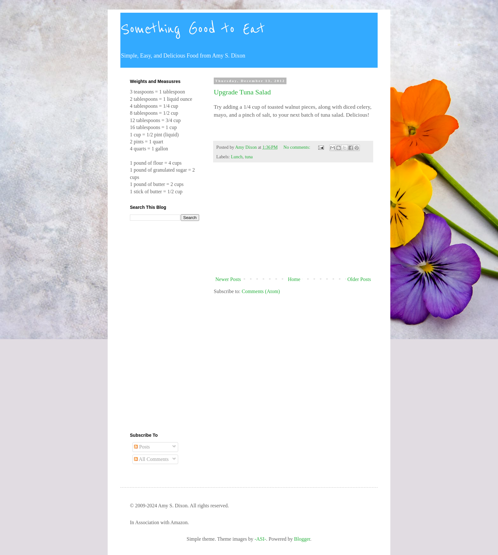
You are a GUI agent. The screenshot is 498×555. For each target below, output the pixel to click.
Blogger (302, 539)
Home (294, 279)
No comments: (297, 147)
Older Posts (359, 279)
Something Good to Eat (192, 29)
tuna (249, 156)
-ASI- (260, 539)
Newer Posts (228, 279)
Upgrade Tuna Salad (242, 92)
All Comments (151, 459)
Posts (142, 446)
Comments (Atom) (261, 291)
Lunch (237, 156)
